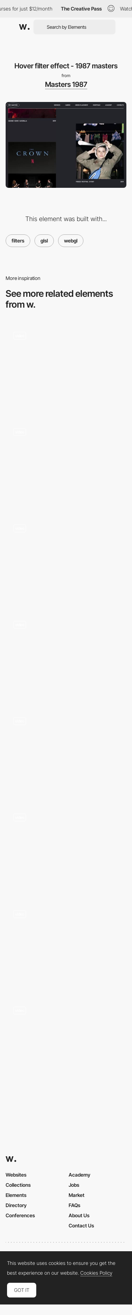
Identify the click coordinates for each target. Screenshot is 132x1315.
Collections (18, 1185)
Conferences (20, 1215)
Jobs (74, 1185)
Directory (16, 1205)
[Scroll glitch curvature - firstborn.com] (66, 367)
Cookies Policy (96, 1273)
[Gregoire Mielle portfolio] (66, 656)
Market (76, 1195)
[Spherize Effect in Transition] (66, 849)
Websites (16, 1175)
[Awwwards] (24, 27)
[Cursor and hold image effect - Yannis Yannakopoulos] (66, 752)
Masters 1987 (66, 84)
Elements (16, 1195)
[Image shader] (66, 463)
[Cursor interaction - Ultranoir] (66, 560)
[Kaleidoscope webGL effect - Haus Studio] (66, 1042)
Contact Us (81, 1225)
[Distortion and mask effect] (66, 945)
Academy (79, 1175)
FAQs (74, 1205)
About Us (79, 1215)
